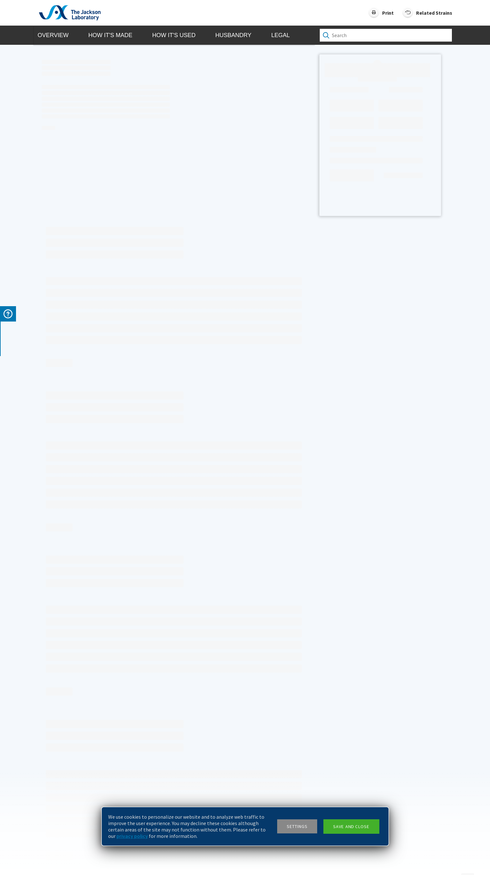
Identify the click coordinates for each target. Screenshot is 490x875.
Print (388, 13)
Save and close (351, 826)
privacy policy (132, 836)
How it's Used (173, 35)
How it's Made (110, 35)
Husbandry (233, 35)
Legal (280, 35)
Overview (53, 35)
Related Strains (434, 13)
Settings (297, 826)
